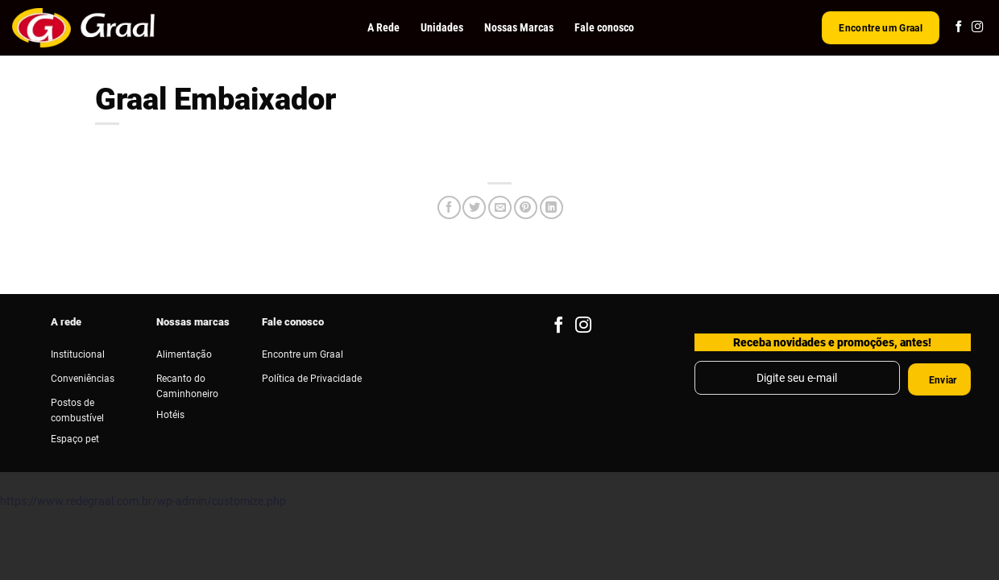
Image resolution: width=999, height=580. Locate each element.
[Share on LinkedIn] (551, 207)
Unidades (442, 27)
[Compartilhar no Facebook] (449, 207)
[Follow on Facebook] (958, 27)
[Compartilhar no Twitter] (474, 207)
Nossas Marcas (518, 27)
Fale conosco (604, 27)
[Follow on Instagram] (977, 27)
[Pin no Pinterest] (525, 207)
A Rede (383, 27)
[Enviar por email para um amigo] (500, 207)
